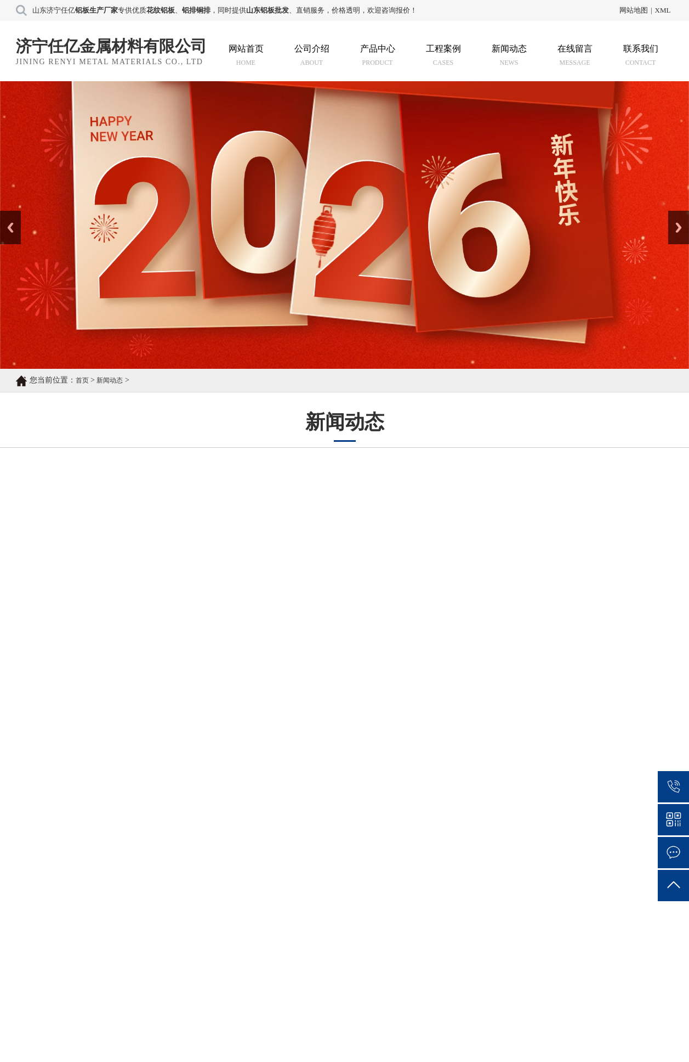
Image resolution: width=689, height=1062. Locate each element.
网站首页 (246, 55)
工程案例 (443, 55)
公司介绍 (312, 55)
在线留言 (575, 55)
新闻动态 (509, 55)
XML (663, 10)
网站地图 (633, 10)
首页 (82, 380)
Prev (6, 214)
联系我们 (641, 55)
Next (674, 214)
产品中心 (378, 55)
